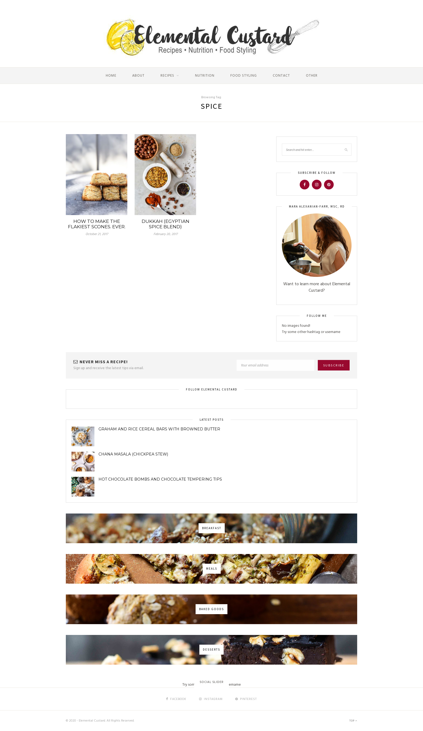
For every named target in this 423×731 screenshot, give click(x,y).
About (138, 76)
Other (312, 76)
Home (111, 76)
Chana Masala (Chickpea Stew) (133, 454)
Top (353, 721)
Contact (281, 76)
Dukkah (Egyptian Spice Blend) (165, 224)
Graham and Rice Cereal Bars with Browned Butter (159, 429)
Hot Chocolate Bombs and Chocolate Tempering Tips (160, 479)
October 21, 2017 (97, 234)
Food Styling (243, 76)
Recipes (167, 76)
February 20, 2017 (165, 234)
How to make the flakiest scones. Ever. (96, 224)
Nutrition (204, 76)
